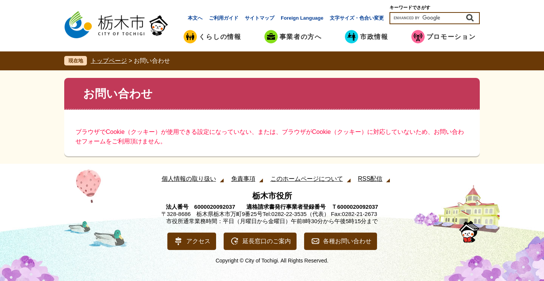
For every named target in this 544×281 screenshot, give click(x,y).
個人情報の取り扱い (189, 178)
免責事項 (243, 178)
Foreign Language (302, 18)
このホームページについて (306, 178)
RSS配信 (370, 178)
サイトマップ (259, 18)
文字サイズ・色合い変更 (357, 18)
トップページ (109, 60)
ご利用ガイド (223, 18)
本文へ (195, 18)
